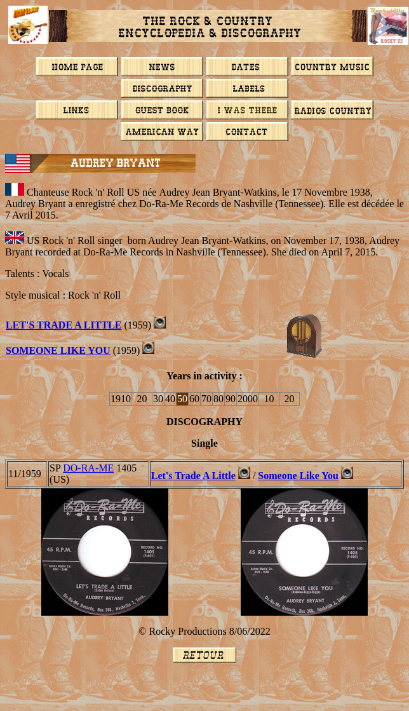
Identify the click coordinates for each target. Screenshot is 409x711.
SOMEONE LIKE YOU (58, 350)
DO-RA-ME (88, 468)
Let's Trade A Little (193, 475)
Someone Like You (298, 475)
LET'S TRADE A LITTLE (63, 325)
